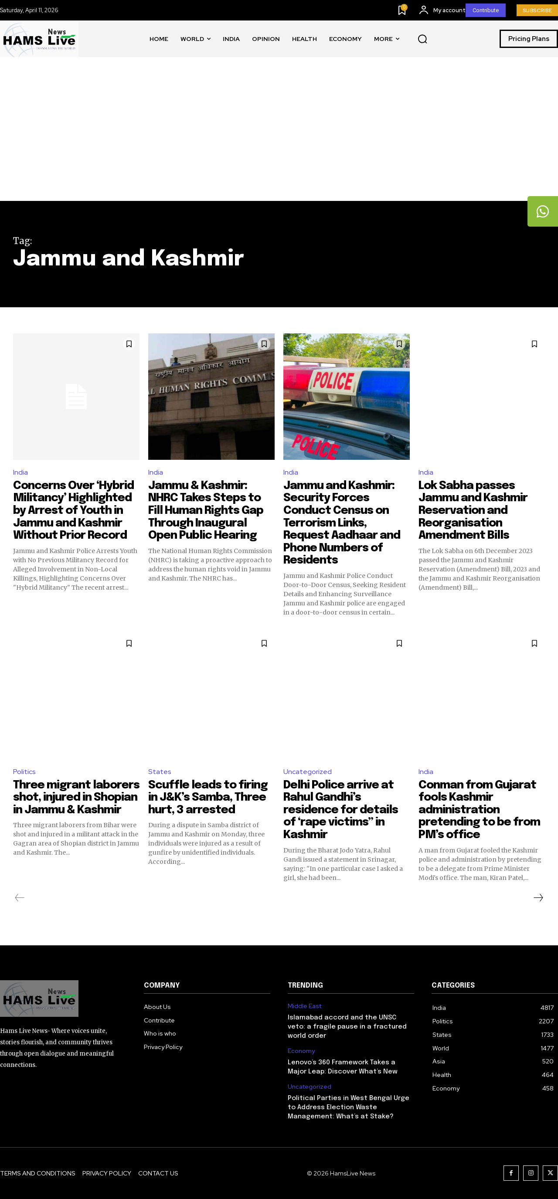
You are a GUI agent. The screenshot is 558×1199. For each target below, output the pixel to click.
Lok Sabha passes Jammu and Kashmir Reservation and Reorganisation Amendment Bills (473, 510)
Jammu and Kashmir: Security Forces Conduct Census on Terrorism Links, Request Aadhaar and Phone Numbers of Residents (342, 523)
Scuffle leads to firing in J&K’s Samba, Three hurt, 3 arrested (208, 797)
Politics (24, 771)
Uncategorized (307, 771)
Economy (301, 1051)
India (20, 472)
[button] (422, 39)
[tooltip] (542, 211)
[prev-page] (20, 897)
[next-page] (538, 897)
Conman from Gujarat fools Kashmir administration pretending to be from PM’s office (479, 810)
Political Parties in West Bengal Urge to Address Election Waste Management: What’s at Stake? (348, 1107)
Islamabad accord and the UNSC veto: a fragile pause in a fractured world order (347, 1026)
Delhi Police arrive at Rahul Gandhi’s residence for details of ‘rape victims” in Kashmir (341, 810)
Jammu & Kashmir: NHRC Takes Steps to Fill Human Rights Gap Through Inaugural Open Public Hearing (207, 510)
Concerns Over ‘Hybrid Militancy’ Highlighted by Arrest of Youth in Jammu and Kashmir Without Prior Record (74, 510)
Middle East (304, 1006)
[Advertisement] (279, 136)
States (159, 771)
